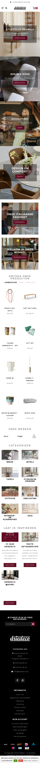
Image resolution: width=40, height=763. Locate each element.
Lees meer (10, 565)
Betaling (20, 701)
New (21, 282)
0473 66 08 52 (21, 663)
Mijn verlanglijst (20, 730)
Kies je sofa (20, 83)
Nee (20, 760)
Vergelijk (20, 733)
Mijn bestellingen (20, 727)
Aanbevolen (11, 282)
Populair (30, 282)
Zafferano (20, 222)
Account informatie (20, 724)
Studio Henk (20, 38)
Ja (15, 760)
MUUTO (20, 176)
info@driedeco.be (21, 671)
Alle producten (20, 736)
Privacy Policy (20, 707)
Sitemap (20, 711)
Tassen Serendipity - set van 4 (10, 345)
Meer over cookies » (31, 760)
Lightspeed (10, 755)
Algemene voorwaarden (20, 698)
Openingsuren (20, 257)
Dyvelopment (29, 755)
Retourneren (20, 714)
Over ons (20, 695)
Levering (20, 704)
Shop (20, 127)
